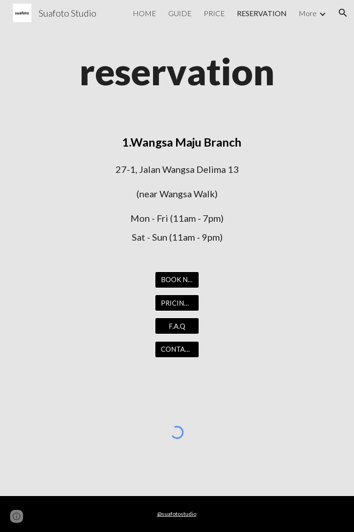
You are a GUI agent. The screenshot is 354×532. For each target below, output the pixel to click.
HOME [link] (144, 13)
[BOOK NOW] (176, 279)
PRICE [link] (214, 13)
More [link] (308, 13)
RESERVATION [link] (262, 13)
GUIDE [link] (180, 13)
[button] (343, 13)
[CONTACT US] (176, 349)
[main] (177, 71)
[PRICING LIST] (176, 302)
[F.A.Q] (176, 326)
